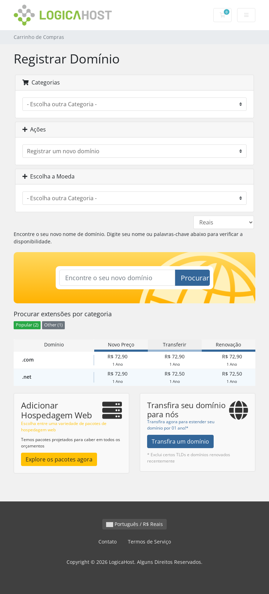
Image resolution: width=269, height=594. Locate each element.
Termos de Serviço (149, 541)
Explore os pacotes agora (59, 459)
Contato (107, 541)
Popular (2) (27, 325)
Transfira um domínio (180, 441)
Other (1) (53, 325)
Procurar (195, 278)
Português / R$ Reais (134, 524)
